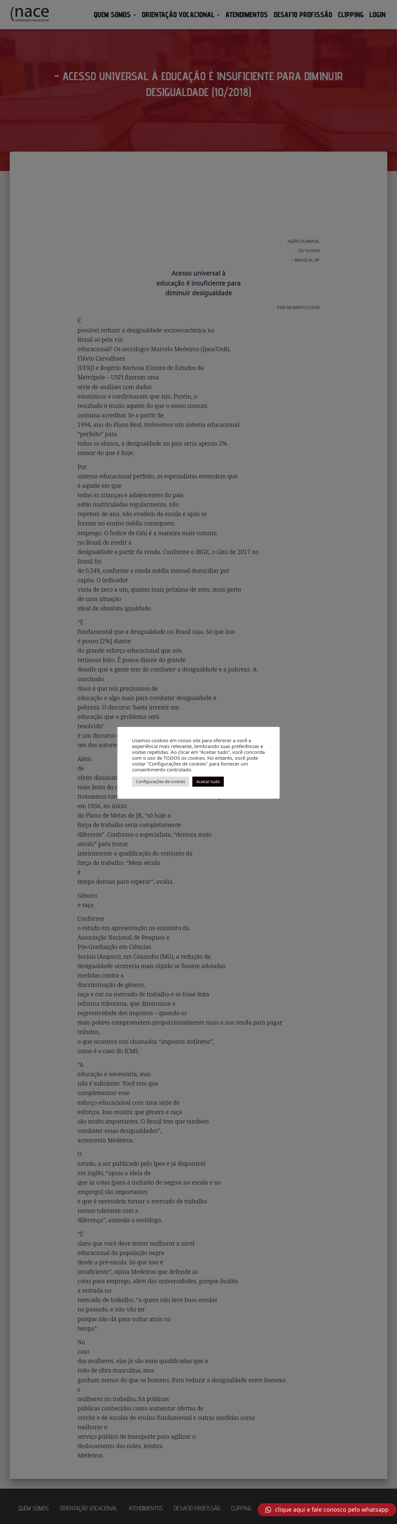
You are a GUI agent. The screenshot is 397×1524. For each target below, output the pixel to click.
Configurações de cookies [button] (160, 781)
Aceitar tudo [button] (208, 781)
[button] (327, 1509)
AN (3, 1520)
